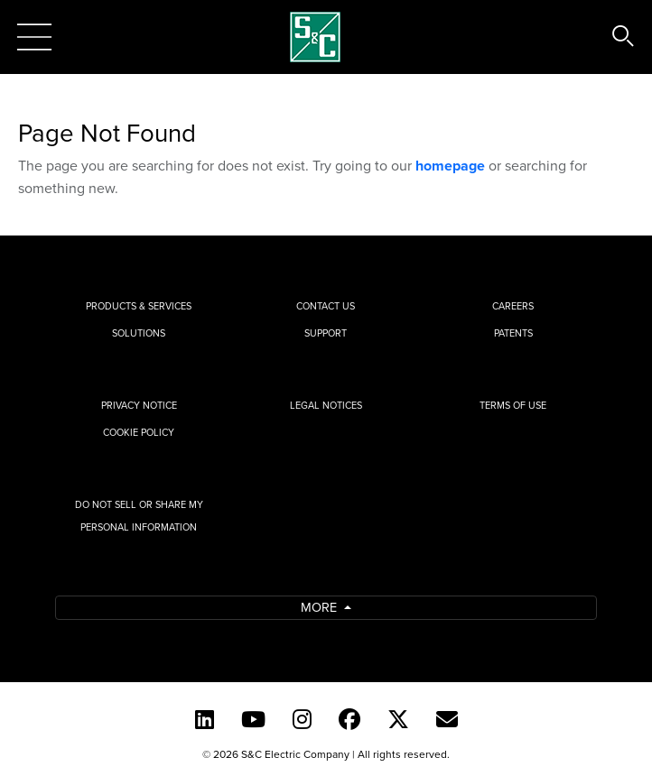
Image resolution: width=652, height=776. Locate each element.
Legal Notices (326, 405)
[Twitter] (398, 719)
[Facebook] (349, 719)
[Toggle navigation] (34, 37)
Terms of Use (513, 405)
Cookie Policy (138, 432)
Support (325, 333)
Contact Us (325, 306)
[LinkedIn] (204, 719)
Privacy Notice (139, 405)
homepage (450, 165)
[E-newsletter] (447, 719)
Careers (513, 306)
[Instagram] (302, 719)
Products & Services (138, 306)
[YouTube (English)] (253, 719)
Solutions (138, 333)
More (320, 606)
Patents (513, 333)
